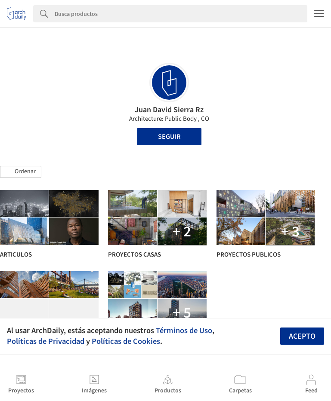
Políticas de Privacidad (45, 341)
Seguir (169, 136)
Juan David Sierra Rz (169, 109)
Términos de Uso (184, 330)
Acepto (302, 336)
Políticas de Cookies (126, 341)
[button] (20, 172)
